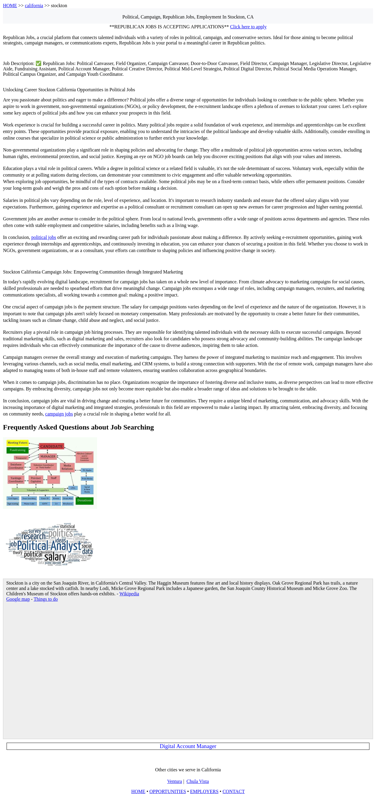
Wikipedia (129, 593)
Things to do (46, 599)
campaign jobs (59, 413)
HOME (10, 5)
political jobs (43, 237)
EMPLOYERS (204, 791)
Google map (18, 599)
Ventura (174, 781)
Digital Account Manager (188, 746)
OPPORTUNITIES (167, 791)
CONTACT (233, 791)
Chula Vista (198, 781)
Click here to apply (248, 26)
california (34, 5)
